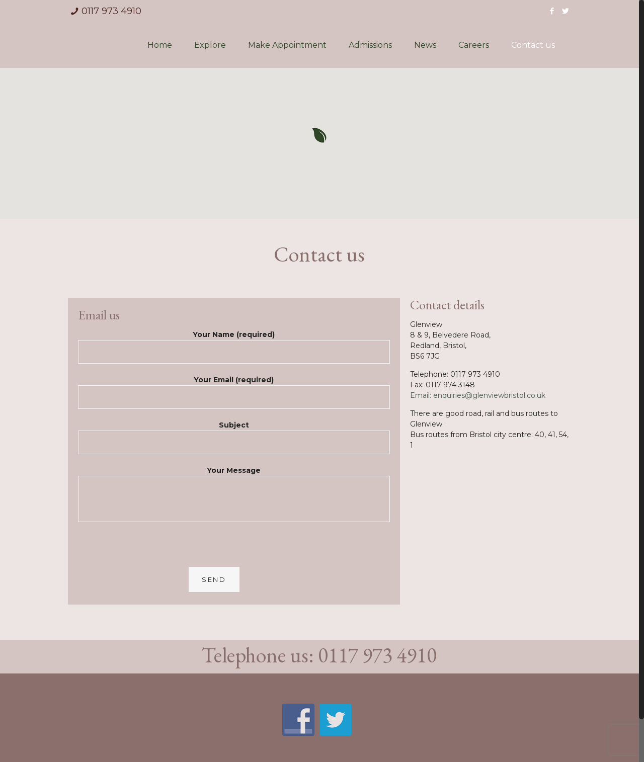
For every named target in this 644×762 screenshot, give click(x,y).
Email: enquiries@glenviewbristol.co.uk (477, 395)
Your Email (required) (234, 395)
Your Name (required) (234, 350)
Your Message (234, 497)
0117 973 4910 (111, 11)
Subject (234, 440)
